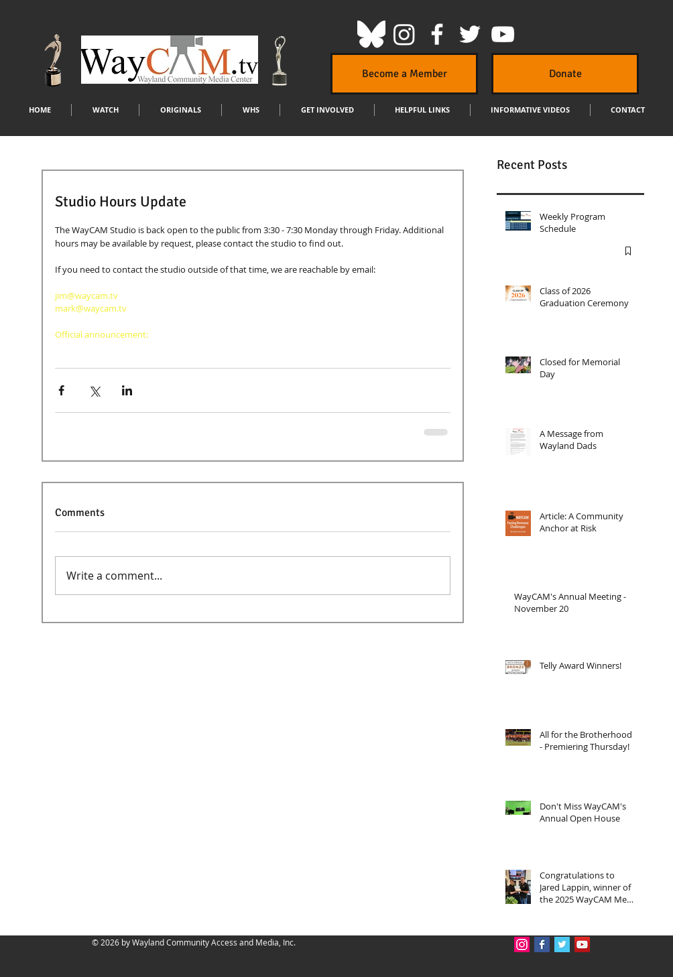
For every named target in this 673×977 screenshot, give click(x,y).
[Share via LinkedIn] (127, 390)
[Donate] (565, 73)
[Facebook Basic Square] (542, 944)
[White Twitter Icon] (470, 34)
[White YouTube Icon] (503, 34)
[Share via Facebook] (61, 390)
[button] (105, 110)
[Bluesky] (371, 34)
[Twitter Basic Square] (562, 944)
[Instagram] (404, 34)
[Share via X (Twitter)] (94, 390)
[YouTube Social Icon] (582, 944)
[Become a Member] (404, 73)
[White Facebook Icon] (437, 34)
